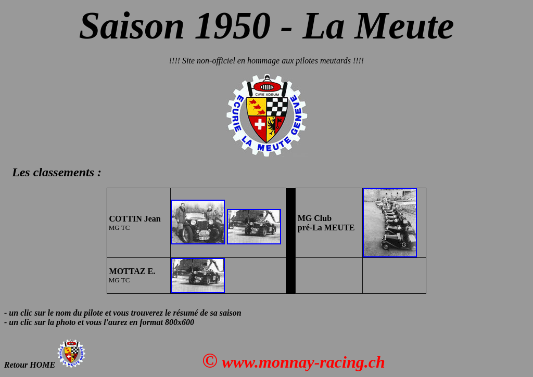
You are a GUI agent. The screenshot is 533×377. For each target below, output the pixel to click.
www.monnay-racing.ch (303, 362)
